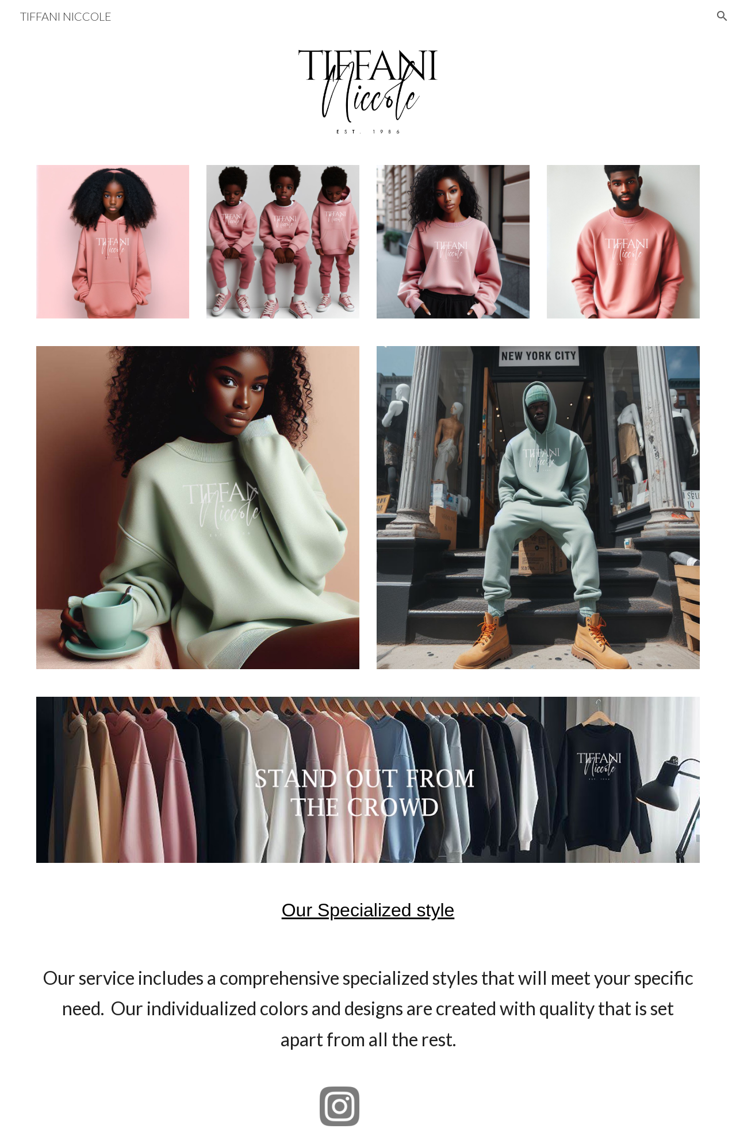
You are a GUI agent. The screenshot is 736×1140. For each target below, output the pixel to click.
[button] (722, 16)
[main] (368, 910)
